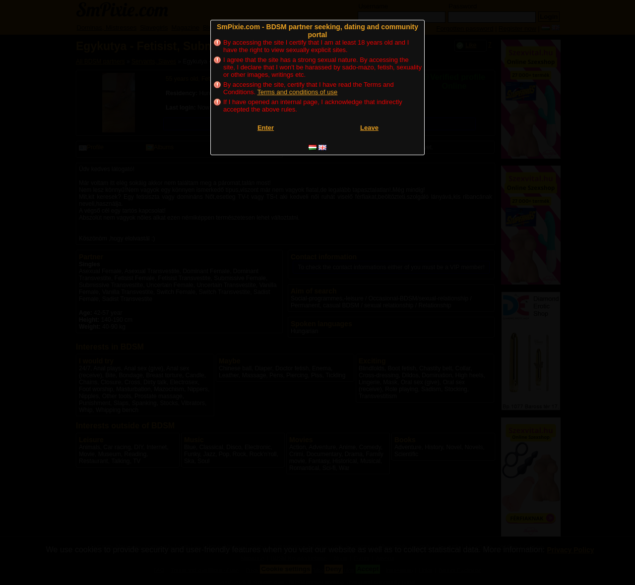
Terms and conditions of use (297, 92)
